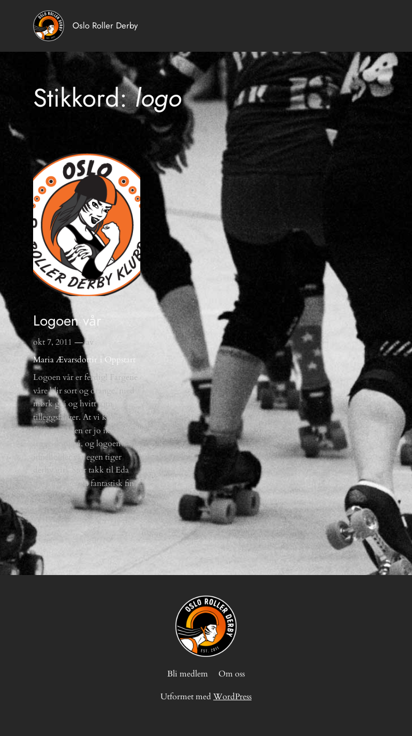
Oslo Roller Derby (105, 25)
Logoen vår (67, 321)
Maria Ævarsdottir (65, 359)
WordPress (232, 696)
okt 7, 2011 (52, 342)
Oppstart (120, 359)
